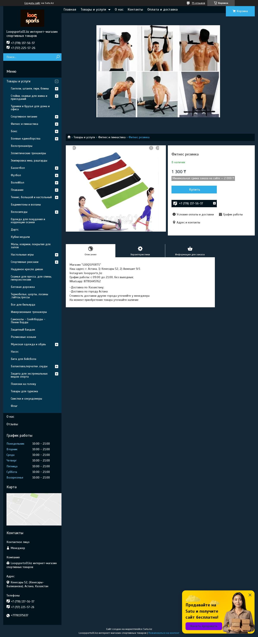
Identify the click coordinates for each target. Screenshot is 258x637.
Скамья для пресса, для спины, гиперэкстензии (31, 278)
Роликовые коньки (23, 337)
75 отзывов (198, 3)
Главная (70, 9)
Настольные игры (22, 254)
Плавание (17, 190)
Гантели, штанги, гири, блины (30, 88)
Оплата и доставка (162, 9)
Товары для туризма (24, 391)
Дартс (15, 229)
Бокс (14, 131)
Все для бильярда (23, 304)
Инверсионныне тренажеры (29, 312)
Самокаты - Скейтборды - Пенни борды (28, 320)
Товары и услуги (93, 9)
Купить (194, 189)
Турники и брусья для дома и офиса (30, 107)
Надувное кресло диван (27, 269)
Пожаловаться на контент (163, 632)
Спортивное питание (24, 116)
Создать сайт (32, 3)
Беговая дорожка (23, 287)
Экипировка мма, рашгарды (29, 160)
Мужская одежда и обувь (28, 344)
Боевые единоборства (25, 138)
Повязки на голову (23, 384)
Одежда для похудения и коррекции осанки (28, 220)
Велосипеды (19, 212)
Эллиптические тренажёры (28, 153)
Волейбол (17, 182)
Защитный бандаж (23, 329)
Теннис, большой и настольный (31, 197)
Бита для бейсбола (23, 359)
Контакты (135, 9)
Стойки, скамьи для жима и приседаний (29, 97)
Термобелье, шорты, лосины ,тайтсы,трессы (29, 295)
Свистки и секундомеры (26, 398)
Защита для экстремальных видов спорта (29, 375)
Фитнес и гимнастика (112, 137)
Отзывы (12, 424)
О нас (119, 9)
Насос (15, 351)
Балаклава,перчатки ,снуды (29, 366)
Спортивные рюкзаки (24, 262)
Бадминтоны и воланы (26, 204)
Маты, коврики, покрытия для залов (30, 245)
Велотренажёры (21, 146)
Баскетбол (18, 168)
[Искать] (57, 57)
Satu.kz (147, 629)
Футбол (16, 175)
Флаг (14, 406)
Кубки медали (20, 237)
